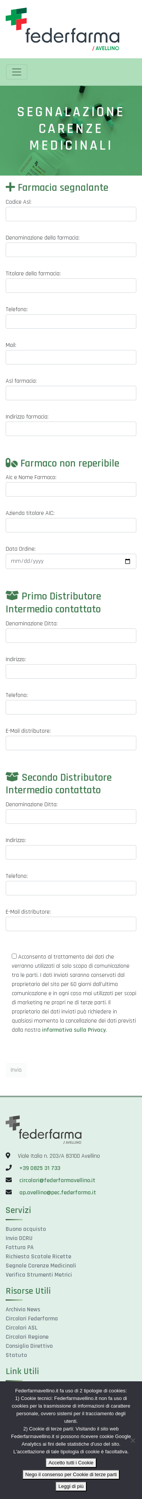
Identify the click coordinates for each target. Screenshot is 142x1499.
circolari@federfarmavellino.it (57, 1180)
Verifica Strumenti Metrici (39, 1275)
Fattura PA (20, 1247)
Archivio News (23, 1310)
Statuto (16, 1355)
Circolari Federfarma (32, 1319)
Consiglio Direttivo (29, 1346)
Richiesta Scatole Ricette (38, 1257)
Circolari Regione (27, 1337)
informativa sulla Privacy (74, 1030)
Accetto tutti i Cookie (71, 1462)
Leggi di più (71, 1486)
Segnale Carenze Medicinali (41, 1266)
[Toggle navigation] (16, 72)
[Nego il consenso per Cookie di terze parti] (132, 1440)
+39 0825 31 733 (39, 1168)
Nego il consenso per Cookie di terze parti (71, 1474)
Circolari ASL (21, 1328)
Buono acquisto (26, 1229)
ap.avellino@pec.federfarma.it (57, 1193)
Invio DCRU (19, 1238)
